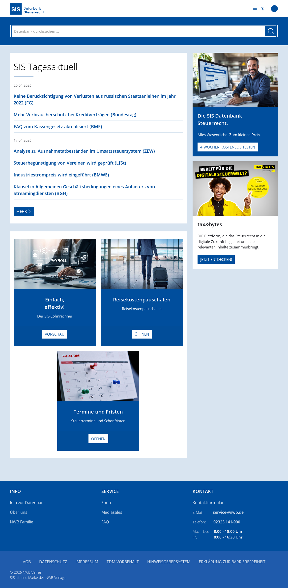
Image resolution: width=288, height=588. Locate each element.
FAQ (105, 522)
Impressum (87, 561)
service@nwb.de (228, 512)
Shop (106, 502)
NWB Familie (21, 522)
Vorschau (54, 334)
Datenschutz (53, 561)
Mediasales (111, 512)
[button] (263, 8)
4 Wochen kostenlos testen (227, 147)
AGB (27, 561)
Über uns (18, 512)
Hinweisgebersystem (168, 561)
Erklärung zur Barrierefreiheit (232, 561)
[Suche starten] (271, 31)
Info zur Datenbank (28, 502)
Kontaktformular (208, 502)
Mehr (23, 211)
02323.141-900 (226, 522)
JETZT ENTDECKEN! (216, 259)
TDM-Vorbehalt (123, 561)
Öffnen (142, 334)
